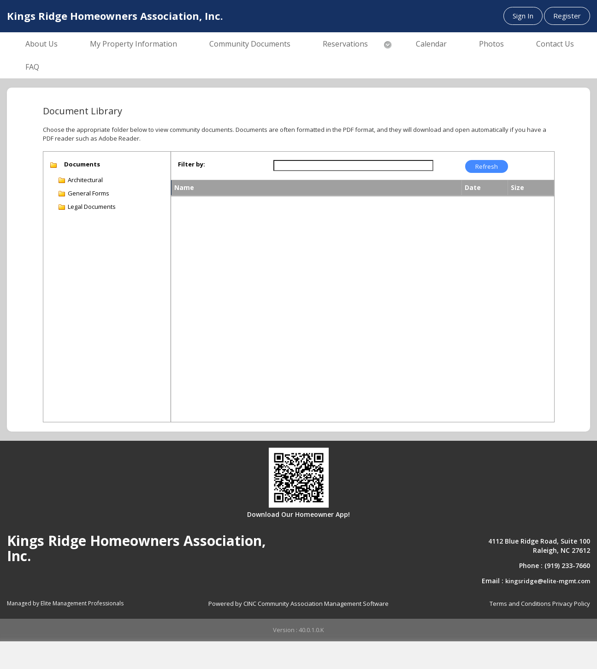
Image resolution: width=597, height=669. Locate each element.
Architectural (85, 180)
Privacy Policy (571, 603)
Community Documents (249, 44)
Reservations (345, 44)
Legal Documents (92, 206)
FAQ (32, 67)
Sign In (523, 15)
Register (567, 15)
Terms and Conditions (520, 603)
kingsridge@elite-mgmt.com (547, 581)
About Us (41, 44)
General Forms (88, 193)
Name (184, 187)
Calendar (431, 44)
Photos (491, 44)
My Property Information (133, 44)
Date (473, 187)
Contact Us (555, 44)
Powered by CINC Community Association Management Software (298, 603)
